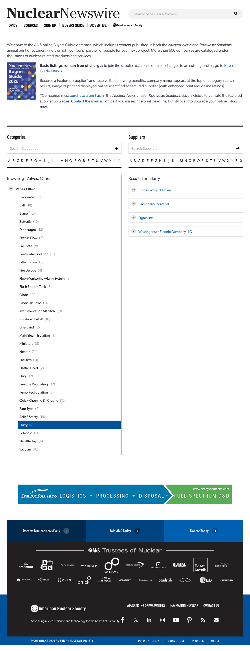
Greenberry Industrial (153, 203)
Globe (24, 294)
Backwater (27, 197)
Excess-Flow (28, 237)
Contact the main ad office (92, 100)
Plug (22, 376)
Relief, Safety (28, 416)
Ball (22, 205)
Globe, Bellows (30, 302)
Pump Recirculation (33, 392)
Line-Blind (26, 327)
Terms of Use (175, 641)
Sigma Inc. (146, 217)
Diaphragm (27, 229)
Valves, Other (25, 188)
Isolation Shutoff (31, 319)
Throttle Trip (28, 441)
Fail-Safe (25, 245)
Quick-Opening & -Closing (38, 400)
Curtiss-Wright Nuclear (155, 190)
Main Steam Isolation (34, 335)
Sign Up (50, 25)
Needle (24, 351)
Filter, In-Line (28, 262)
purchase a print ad (85, 95)
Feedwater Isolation (33, 254)
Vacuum (25, 449)
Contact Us (211, 605)
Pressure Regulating (33, 384)
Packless (25, 359)
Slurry (23, 424)
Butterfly (25, 221)
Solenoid (25, 432)
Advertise (98, 25)
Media (215, 641)
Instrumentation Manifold (37, 310)
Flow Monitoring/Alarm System (42, 278)
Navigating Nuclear (184, 605)
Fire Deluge (27, 270)
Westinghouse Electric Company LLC (165, 231)
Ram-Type (26, 408)
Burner (24, 213)
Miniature (26, 343)
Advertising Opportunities (146, 605)
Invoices (198, 641)
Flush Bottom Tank (32, 286)
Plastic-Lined (28, 367)
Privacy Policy (148, 641)
